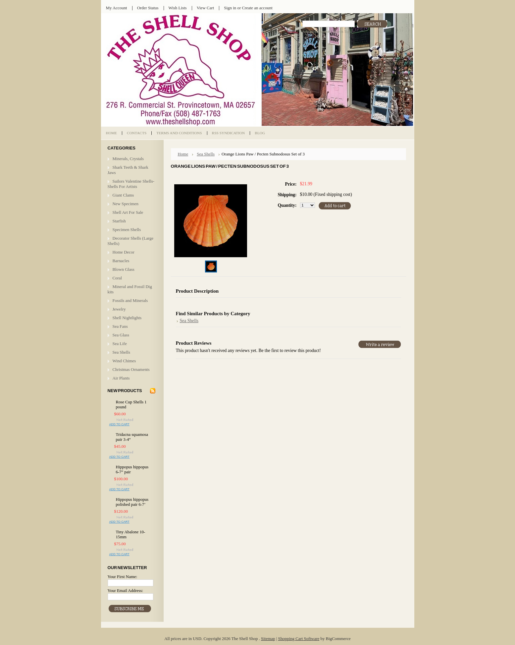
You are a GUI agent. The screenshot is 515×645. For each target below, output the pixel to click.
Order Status (148, 7)
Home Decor (123, 252)
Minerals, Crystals (128, 158)
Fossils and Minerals (130, 300)
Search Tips (341, 31)
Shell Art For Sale (128, 212)
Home (183, 153)
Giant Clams (123, 195)
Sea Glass (121, 334)
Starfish (119, 220)
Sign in (230, 7)
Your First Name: (122, 576)
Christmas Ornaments (131, 369)
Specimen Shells (127, 229)
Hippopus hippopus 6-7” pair (132, 469)
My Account (116, 7)
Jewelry (119, 309)
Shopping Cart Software (298, 638)
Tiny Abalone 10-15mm (130, 534)
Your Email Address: (125, 590)
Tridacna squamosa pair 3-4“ (132, 437)
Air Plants (121, 378)
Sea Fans (120, 326)
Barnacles (121, 260)
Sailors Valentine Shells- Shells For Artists (131, 184)
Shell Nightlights (127, 317)
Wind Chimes (124, 360)
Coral (117, 277)
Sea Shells (121, 352)
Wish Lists (178, 7)
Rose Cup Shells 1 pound (131, 404)
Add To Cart (119, 424)
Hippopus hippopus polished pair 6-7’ (132, 502)
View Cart (205, 7)
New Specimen (126, 203)
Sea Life (120, 343)
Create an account (257, 7)
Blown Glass (123, 269)
